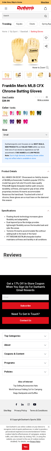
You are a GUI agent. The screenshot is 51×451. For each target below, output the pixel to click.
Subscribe (25, 305)
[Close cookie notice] (48, 427)
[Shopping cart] (45, 8)
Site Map (7, 410)
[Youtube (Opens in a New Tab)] (34, 404)
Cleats (32, 24)
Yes (25, 447)
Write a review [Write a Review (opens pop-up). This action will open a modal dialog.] (43, 100)
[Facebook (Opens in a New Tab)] (16, 404)
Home (4, 31)
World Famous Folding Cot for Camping (25, 389)
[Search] (25, 15)
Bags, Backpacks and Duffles (25, 393)
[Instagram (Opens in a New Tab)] (28, 404)
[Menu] (6, 8)
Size (4, 129)
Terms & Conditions (38, 410)
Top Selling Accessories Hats (25, 386)
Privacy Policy (20, 410)
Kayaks (19, 24)
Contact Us (25, 320)
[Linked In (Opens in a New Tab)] (22, 404)
